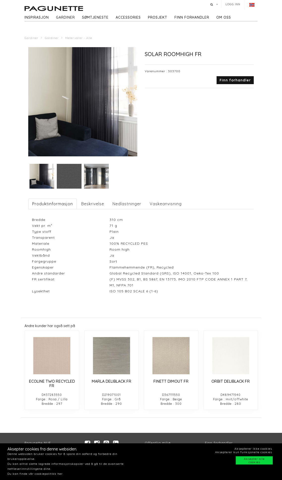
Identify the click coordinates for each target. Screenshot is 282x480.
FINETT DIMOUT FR (171, 381)
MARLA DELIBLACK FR (111, 381)
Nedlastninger (127, 203)
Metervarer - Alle (78, 38)
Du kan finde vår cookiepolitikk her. (35, 474)
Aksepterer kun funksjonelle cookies (243, 452)
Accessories (128, 17)
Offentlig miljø (158, 443)
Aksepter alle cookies (254, 460)
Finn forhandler (191, 17)
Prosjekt (157, 17)
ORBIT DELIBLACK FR (230, 381)
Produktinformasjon (52, 203)
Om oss (223, 17)
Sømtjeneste (95, 17)
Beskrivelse (92, 203)
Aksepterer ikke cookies (253, 448)
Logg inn (233, 4)
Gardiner (65, 17)
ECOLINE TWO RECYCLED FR (52, 383)
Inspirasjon (37, 17)
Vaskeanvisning (166, 203)
